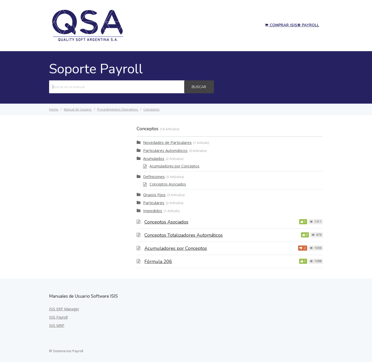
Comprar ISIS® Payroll (292, 25)
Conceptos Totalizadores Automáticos (183, 235)
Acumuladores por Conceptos (174, 166)
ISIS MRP (56, 325)
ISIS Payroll (58, 317)
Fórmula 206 (158, 261)
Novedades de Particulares (167, 142)
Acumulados (153, 158)
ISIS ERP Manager (64, 308)
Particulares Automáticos (165, 150)
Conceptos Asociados (168, 184)
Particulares (153, 202)
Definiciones (154, 176)
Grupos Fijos (154, 194)
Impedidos (152, 210)
